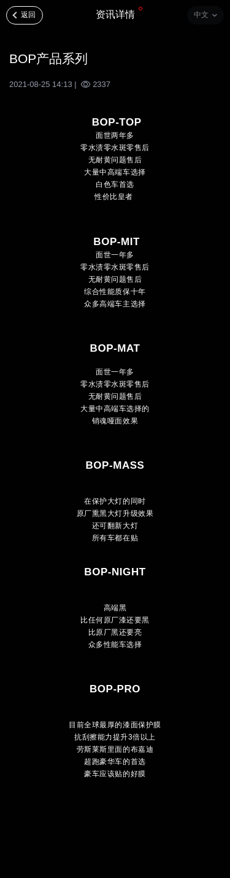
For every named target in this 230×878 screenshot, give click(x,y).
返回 (28, 14)
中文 (201, 14)
